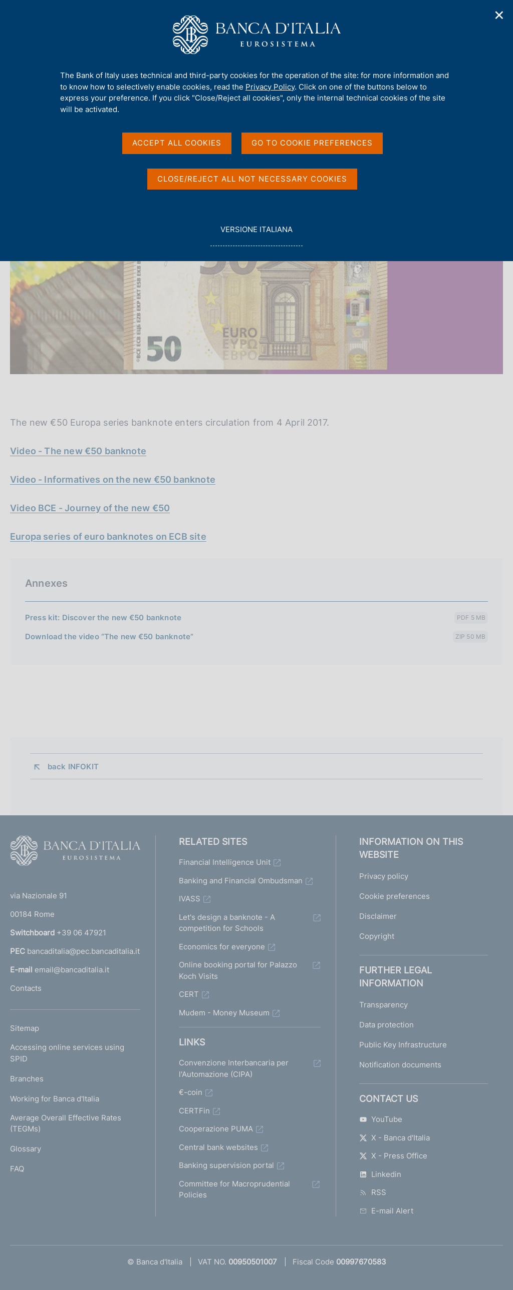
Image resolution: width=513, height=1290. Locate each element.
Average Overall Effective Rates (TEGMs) (65, 1123)
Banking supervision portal (226, 1165)
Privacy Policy (270, 87)
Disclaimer (378, 916)
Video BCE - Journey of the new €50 (90, 508)
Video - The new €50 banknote (78, 451)
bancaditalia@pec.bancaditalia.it (83, 951)
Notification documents (400, 1064)
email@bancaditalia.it (72, 969)
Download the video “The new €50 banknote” (109, 636)
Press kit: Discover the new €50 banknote (103, 617)
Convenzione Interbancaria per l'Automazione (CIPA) (234, 1068)
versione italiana (256, 235)
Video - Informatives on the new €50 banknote (112, 479)
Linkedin (380, 1174)
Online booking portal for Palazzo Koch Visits (238, 970)
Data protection (386, 1024)
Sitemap (24, 1028)
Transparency (383, 1004)
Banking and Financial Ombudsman (241, 880)
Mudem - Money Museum (224, 1012)
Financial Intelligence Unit (225, 862)
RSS (372, 1192)
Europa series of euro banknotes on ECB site (108, 536)
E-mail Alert (386, 1210)
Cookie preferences (394, 896)
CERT (189, 994)
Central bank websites (218, 1147)
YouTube (380, 1119)
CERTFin (194, 1110)
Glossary (25, 1148)
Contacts (26, 988)
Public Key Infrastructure (403, 1044)
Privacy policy (383, 876)
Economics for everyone (222, 946)
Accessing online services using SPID (67, 1052)
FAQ (17, 1168)
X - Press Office (393, 1155)
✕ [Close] (499, 15)
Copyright (376, 936)
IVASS (189, 898)
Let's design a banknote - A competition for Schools (227, 922)
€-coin (190, 1092)
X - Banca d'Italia (394, 1137)
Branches (27, 1078)
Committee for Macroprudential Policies (234, 1189)
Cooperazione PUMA (216, 1128)
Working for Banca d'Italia (54, 1098)
